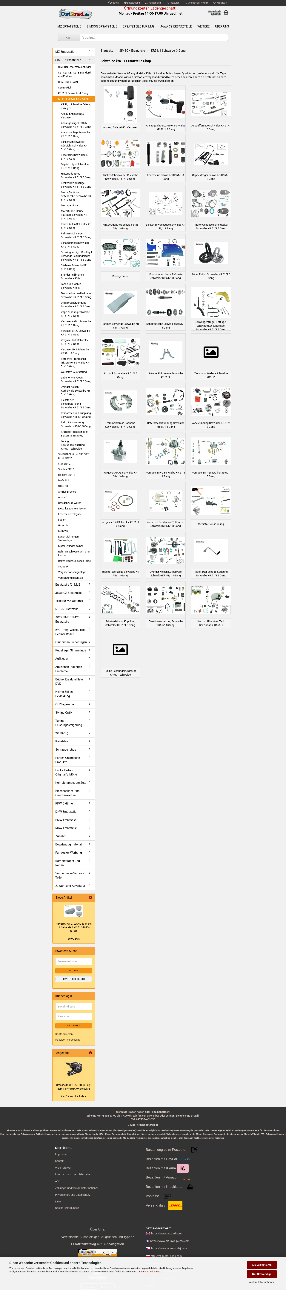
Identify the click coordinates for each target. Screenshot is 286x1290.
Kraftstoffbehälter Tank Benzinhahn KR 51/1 (74, 433)
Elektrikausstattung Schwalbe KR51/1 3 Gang (76, 424)
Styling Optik (63, 712)
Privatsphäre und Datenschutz (72, 1194)
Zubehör (60, 836)
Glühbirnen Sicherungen (71, 642)
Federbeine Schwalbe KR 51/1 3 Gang (75, 156)
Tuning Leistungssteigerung (68, 723)
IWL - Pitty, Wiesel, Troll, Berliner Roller (70, 632)
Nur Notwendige (261, 1274)
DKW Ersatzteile (65, 811)
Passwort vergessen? (67, 1039)
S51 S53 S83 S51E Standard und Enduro (74, 74)
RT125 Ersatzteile (66, 609)
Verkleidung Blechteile (70, 577)
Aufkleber (61, 658)
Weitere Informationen (262, 1282)
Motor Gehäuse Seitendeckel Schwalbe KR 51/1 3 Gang (76, 196)
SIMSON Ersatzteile (102, 26)
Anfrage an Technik (196, 2)
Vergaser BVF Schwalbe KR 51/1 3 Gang (75, 342)
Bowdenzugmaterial (68, 844)
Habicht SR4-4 (66, 474)
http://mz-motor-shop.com (166, 1255)
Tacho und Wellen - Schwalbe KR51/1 (71, 286)
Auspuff (62, 497)
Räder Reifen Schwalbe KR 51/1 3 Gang (76, 226)
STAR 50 (63, 486)
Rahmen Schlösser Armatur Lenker (74, 553)
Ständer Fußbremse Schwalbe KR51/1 (72, 276)
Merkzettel (220, 2)
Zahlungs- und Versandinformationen (77, 1188)
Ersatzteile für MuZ (139, 26)
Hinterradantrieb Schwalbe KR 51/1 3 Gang (76, 175)
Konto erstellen (64, 1034)
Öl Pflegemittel (65, 704)
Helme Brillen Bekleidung (64, 694)
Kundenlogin (153, 2)
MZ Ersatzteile (69, 26)
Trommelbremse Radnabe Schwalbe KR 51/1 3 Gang (76, 295)
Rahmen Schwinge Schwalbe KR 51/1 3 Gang (76, 235)
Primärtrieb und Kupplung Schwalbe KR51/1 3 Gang (76, 415)
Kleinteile (63, 530)
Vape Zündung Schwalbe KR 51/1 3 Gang (75, 314)
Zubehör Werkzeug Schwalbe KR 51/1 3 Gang (76, 379)
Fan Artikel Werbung (68, 852)
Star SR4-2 (64, 463)
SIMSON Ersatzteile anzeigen (75, 66)
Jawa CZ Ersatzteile (176, 26)
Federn (62, 519)
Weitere (203, 26)
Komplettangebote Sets (70, 782)
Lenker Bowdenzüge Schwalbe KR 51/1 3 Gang (76, 184)
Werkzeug (61, 733)
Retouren (173, 2)
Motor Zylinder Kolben (71, 545)
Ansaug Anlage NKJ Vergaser (72, 115)
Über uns (222, 26)
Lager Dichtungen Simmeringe (68, 538)
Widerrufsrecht (63, 1167)
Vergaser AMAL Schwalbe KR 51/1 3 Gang (76, 323)
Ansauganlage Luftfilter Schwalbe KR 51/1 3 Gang (76, 125)
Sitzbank (63, 566)
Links (58, 1201)
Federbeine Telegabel (70, 514)
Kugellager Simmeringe (70, 650)
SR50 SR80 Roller (68, 81)
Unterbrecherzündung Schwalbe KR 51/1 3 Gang (76, 304)
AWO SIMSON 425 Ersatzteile (67, 619)
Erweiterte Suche (74, 979)
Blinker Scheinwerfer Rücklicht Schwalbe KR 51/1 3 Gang (74, 145)
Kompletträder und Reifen (67, 863)
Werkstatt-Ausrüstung (74, 371)
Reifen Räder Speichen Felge (74, 560)
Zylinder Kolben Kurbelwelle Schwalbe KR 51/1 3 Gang (75, 390)
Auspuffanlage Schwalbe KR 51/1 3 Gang (75, 134)
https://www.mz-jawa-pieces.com (169, 1240)
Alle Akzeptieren (262, 1264)
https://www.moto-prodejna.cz (169, 1248)
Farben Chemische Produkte (67, 760)
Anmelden (73, 1025)
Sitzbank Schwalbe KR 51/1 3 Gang (74, 267)
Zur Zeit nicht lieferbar (73, 1096)
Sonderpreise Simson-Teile (69, 875)
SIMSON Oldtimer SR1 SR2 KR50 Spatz (73, 456)
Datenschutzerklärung (148, 1271)
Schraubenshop (65, 749)
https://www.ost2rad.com (166, 1233)
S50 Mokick (64, 87)
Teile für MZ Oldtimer (69, 601)
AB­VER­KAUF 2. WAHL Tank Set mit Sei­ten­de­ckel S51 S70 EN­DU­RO (74, 927)
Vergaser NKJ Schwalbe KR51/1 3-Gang (75, 351)
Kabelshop (62, 741)
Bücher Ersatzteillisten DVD (69, 682)
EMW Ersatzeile (65, 820)
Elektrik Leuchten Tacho (72, 508)
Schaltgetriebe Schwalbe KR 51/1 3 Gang (75, 244)
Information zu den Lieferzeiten (73, 1174)
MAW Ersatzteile (66, 828)
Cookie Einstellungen (67, 1207)
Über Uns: (97, 1229)
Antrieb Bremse (67, 491)
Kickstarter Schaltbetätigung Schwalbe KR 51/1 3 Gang (76, 404)
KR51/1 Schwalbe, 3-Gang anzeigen (76, 106)
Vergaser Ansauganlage (72, 572)
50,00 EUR (74, 938)
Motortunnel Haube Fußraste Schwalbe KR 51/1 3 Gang (74, 215)
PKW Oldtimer (64, 803)
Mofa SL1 (63, 480)
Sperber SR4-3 (66, 469)
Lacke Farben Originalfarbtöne (66, 772)
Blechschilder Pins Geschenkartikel (67, 793)
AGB (57, 1181)
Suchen (113, 2)
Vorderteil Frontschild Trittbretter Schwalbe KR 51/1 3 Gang (75, 362)
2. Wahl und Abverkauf (70, 886)
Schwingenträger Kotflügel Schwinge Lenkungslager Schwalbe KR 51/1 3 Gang (76, 256)
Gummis (63, 525)
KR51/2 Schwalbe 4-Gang (73, 93)
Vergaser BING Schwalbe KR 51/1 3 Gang (75, 332)
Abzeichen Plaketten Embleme (68, 669)
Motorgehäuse (69, 205)
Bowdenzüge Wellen (69, 502)
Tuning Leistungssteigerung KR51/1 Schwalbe (73, 445)
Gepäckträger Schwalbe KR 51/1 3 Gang (75, 166)
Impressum (61, 1154)
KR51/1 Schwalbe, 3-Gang (73, 98)
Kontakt (59, 1160)
